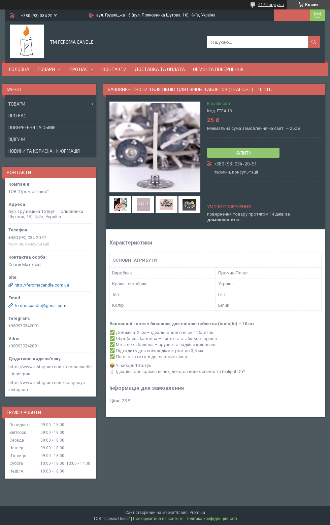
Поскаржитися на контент (158, 518)
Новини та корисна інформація (44, 151)
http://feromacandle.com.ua (41, 285)
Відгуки (16, 139)
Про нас (78, 69)
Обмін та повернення (218, 69)
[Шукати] (314, 42)
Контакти (114, 69)
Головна (19, 69)
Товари (46, 69)
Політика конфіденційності (211, 518)
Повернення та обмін (32, 127)
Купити (243, 153)
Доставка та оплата (160, 69)
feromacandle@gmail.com (40, 305)
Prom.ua (197, 512)
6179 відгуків (271, 4)
